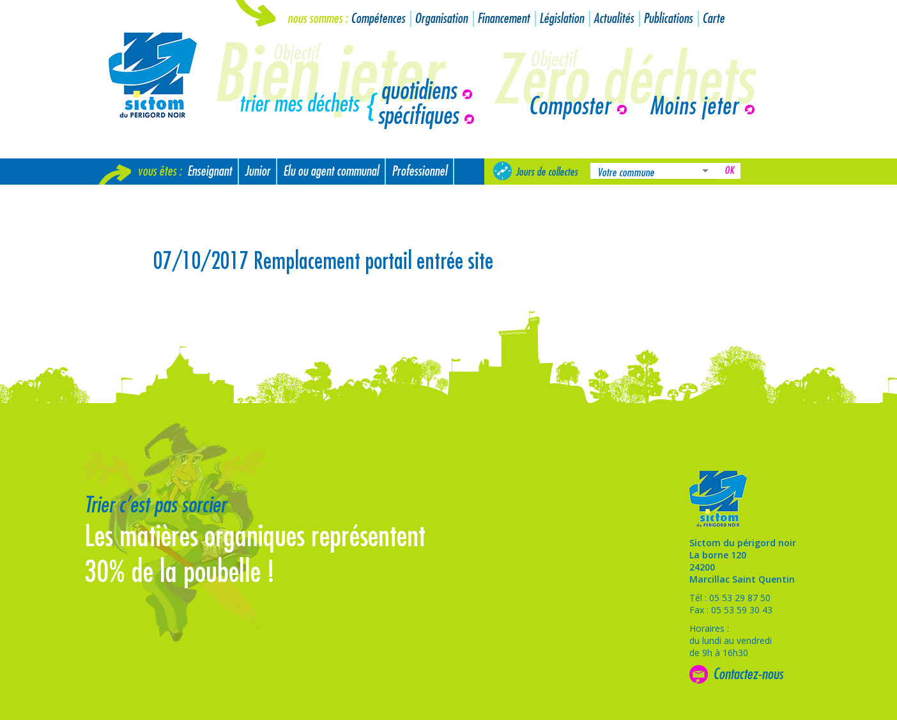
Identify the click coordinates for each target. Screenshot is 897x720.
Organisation (441, 19)
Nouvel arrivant (137, 197)
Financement (503, 19)
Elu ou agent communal (331, 171)
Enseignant (209, 171)
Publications (668, 19)
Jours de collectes (547, 172)
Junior (257, 171)
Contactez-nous (748, 674)
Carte (713, 19)
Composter (569, 107)
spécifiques (418, 116)
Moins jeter (694, 107)
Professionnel (419, 171)
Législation (561, 19)
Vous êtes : (159, 171)
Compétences (378, 19)
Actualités (614, 19)
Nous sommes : (318, 19)
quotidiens (418, 91)
